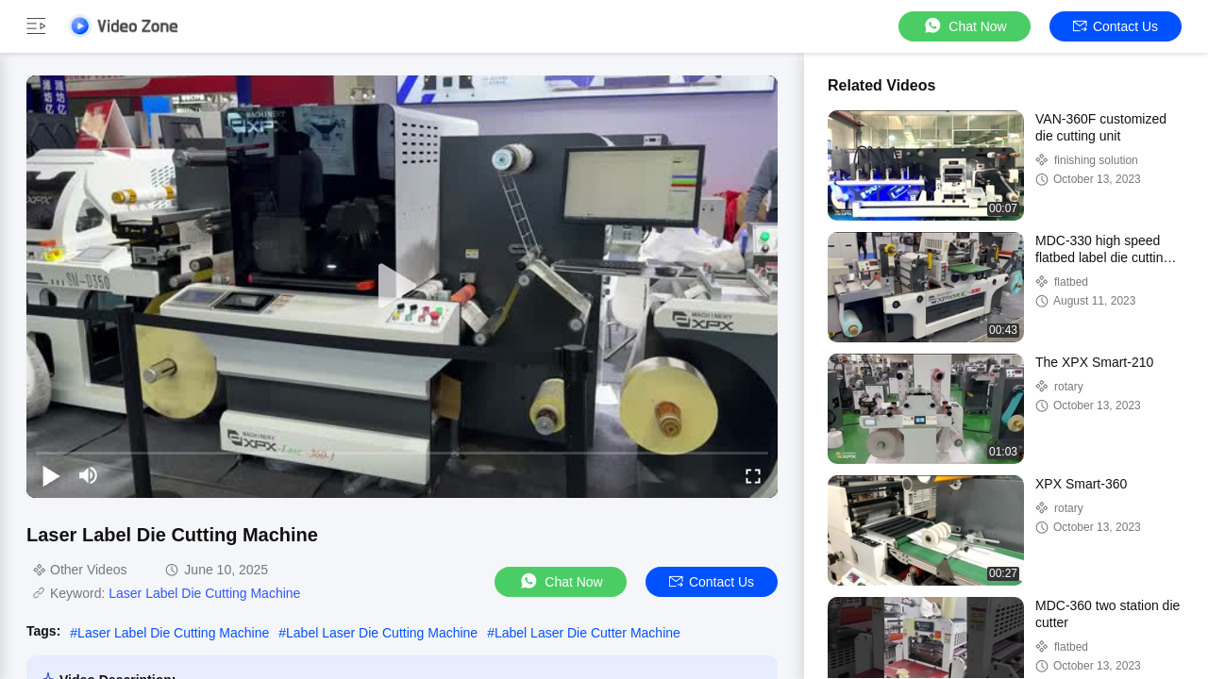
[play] (402, 286)
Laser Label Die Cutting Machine (204, 593)
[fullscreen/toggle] (753, 475)
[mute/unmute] (89, 475)
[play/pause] (51, 475)
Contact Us (1115, 26)
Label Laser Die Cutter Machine (587, 632)
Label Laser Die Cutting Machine (382, 632)
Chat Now (964, 26)
